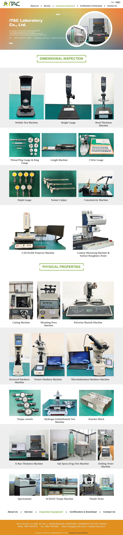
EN (112, 2)
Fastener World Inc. (82, 533)
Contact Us (112, 6)
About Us (34, 6)
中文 (118, 2)
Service (47, 6)
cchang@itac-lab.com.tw (42, 38)
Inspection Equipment (65, 6)
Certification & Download (91, 6)
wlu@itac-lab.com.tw (58, 38)
